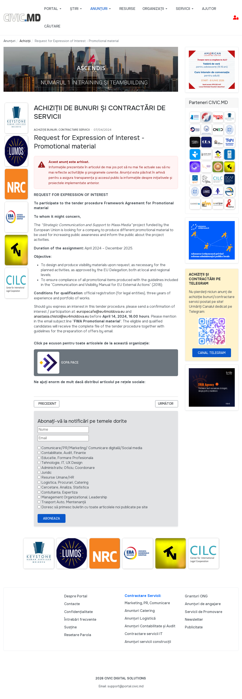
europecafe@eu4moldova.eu (100, 311)
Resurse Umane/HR (57, 477)
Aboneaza (51, 518)
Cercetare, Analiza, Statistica (65, 487)
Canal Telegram (212, 353)
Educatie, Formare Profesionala (67, 458)
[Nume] (63, 429)
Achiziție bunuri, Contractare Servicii (62, 130)
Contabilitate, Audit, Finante (63, 452)
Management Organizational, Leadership (74, 497)
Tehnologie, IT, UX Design (61, 462)
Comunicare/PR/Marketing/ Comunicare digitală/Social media (91, 448)
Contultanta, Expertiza (59, 492)
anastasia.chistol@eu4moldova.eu (61, 316)
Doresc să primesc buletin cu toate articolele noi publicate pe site (94, 507)
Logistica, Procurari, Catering (64, 482)
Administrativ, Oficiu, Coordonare (68, 467)
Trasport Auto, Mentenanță (63, 502)
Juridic (46, 472)
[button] (53, 9)
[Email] (63, 438)
